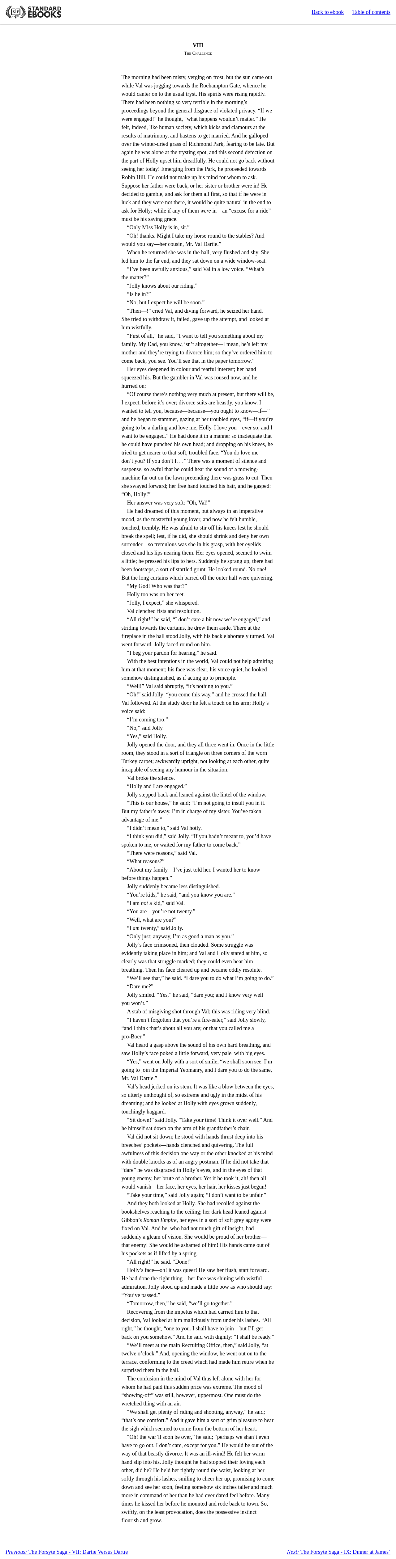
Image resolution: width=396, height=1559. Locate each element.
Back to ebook (328, 12)
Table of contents (371, 12)
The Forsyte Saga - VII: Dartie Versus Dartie (67, 1552)
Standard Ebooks (33, 12)
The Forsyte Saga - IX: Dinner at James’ (338, 1552)
